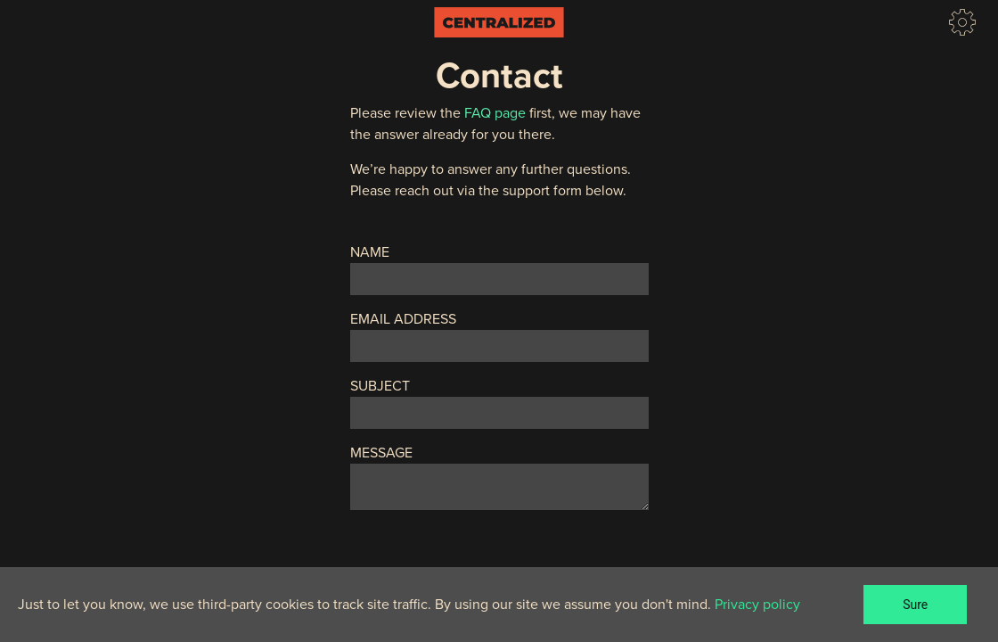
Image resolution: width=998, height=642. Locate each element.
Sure (915, 604)
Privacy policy (757, 604)
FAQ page (495, 113)
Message (381, 453)
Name (369, 252)
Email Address (403, 319)
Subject (380, 386)
